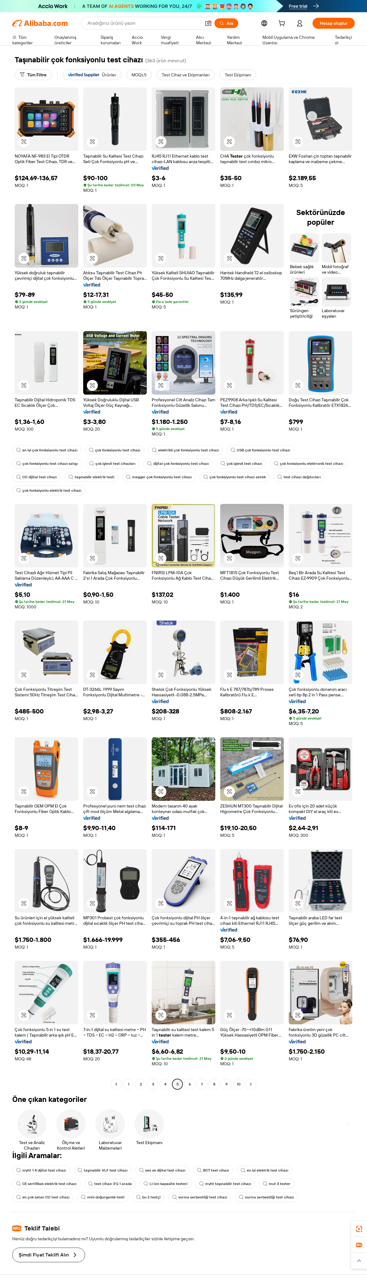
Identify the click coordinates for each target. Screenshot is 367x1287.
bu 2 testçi (148, 1197)
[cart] (282, 24)
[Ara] (226, 23)
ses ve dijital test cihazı (162, 1170)
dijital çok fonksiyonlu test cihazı (178, 463)
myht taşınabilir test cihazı (225, 1183)
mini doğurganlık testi (102, 1197)
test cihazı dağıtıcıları (299, 477)
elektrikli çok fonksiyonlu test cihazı (185, 450)
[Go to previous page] (116, 1084)
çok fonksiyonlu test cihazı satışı (47, 463)
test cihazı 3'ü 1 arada (110, 1183)
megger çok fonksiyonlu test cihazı (159, 477)
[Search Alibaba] (143, 23)
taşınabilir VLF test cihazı (103, 1170)
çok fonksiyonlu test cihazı (114, 450)
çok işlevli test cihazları (112, 463)
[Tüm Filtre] (33, 75)
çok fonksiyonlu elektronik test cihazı (308, 463)
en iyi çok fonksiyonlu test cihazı (46, 450)
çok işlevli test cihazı (241, 463)
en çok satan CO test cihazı (42, 1197)
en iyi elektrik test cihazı (264, 1170)
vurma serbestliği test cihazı (199, 1197)
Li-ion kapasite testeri (165, 1183)
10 (239, 1084)
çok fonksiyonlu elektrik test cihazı (48, 490)
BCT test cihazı (213, 1170)
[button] (208, 23)
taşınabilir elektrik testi (91, 477)
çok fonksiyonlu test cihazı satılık (234, 477)
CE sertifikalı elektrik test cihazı (46, 1183)
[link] (359, 1229)
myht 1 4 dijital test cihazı (41, 1170)
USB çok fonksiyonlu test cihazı (260, 450)
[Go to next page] (250, 1084)
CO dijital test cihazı (36, 477)
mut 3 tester (277, 1183)
